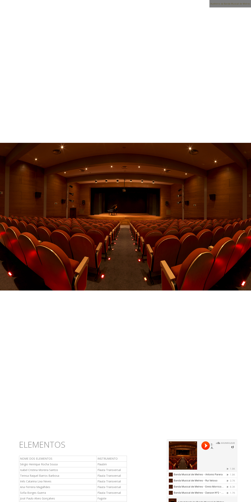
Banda (72, 427)
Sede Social (96, 427)
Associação (48, 427)
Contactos (204, 427)
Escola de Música (130, 427)
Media (159, 427)
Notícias (179, 427)
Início (25, 427)
